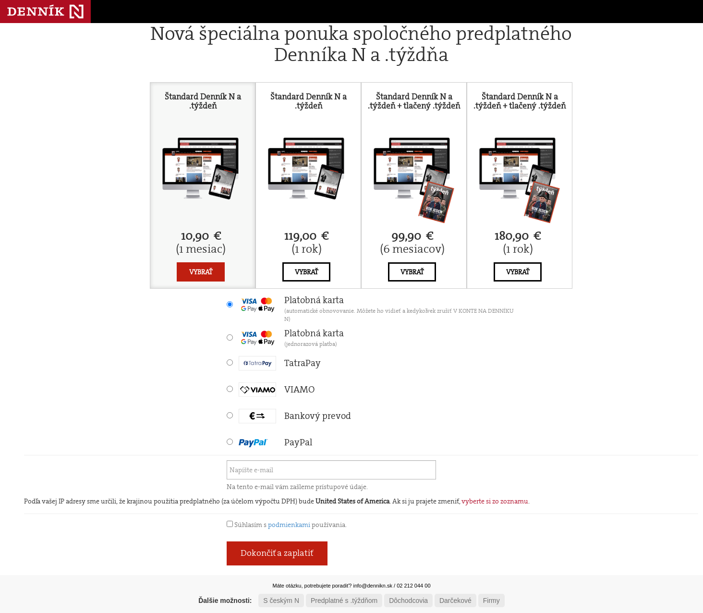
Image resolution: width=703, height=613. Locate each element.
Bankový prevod (295, 416)
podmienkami (289, 524)
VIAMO (277, 389)
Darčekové (455, 600)
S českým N (281, 600)
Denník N (45, 11)
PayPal (275, 442)
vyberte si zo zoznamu (494, 501)
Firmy (491, 600)
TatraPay (280, 363)
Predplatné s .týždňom (344, 600)
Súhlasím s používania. (287, 524)
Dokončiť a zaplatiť (277, 553)
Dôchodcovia (408, 600)
